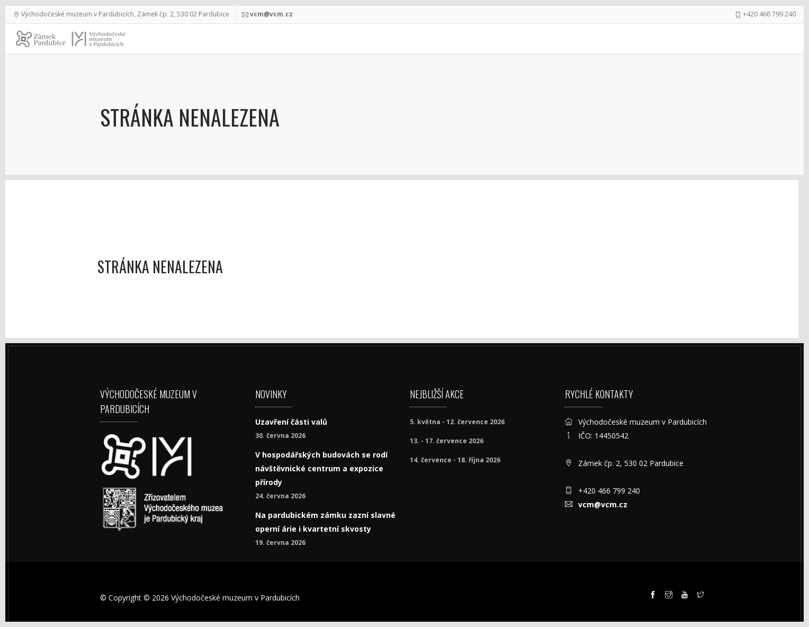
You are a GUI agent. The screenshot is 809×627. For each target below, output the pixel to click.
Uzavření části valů (291, 422)
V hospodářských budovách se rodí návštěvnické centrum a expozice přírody (321, 468)
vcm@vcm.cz (271, 14)
